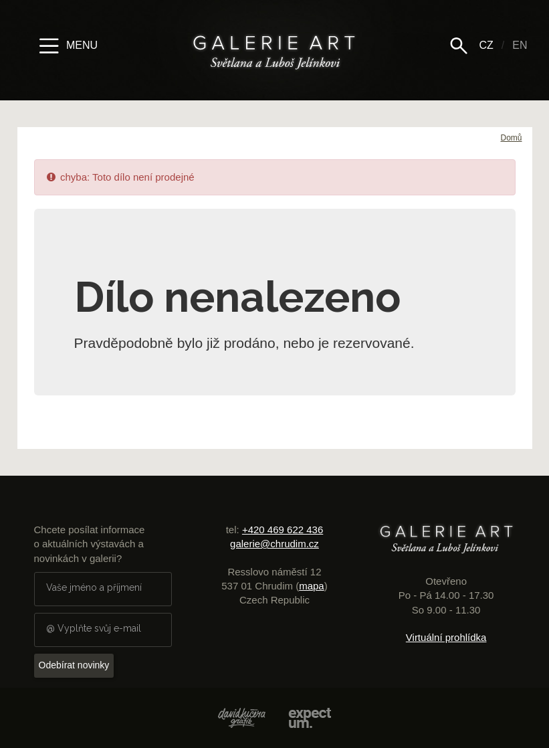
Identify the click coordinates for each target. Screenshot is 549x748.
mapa (311, 585)
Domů (511, 138)
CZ (486, 45)
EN (519, 45)
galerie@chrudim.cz (274, 543)
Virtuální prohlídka (446, 637)
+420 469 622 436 (282, 529)
